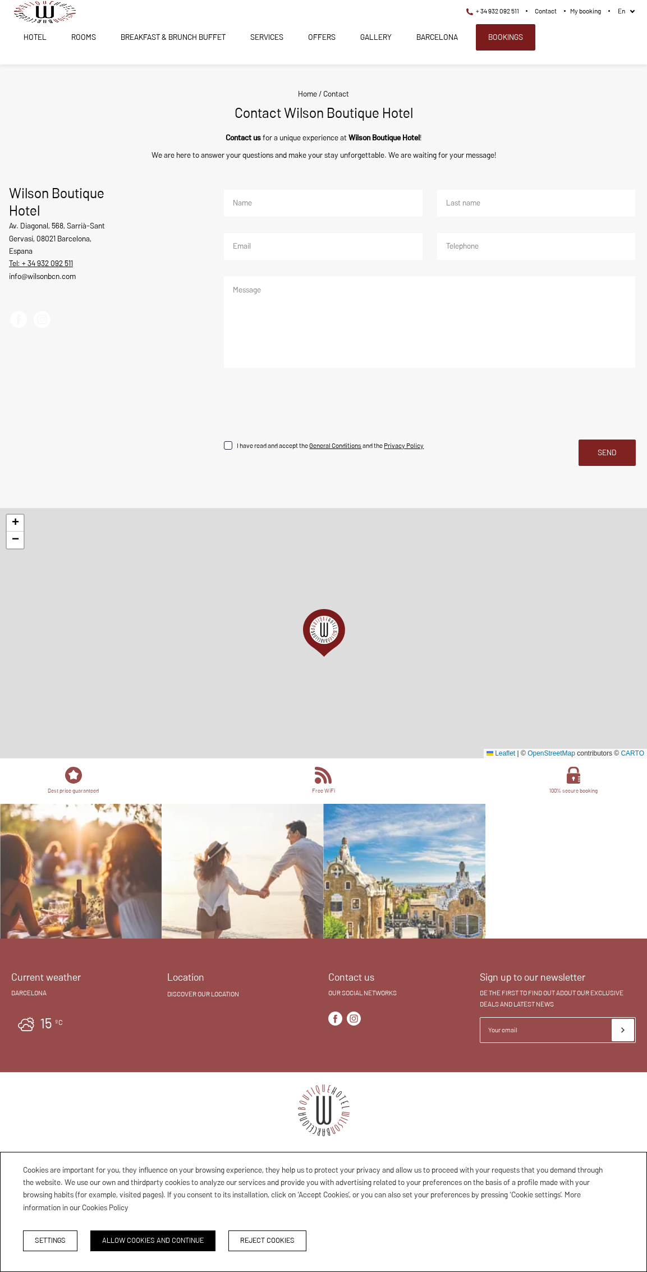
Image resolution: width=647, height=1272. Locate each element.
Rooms (83, 37)
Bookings (505, 37)
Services (266, 37)
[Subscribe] (623, 1030)
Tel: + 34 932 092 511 (41, 263)
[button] (324, 633)
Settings (50, 1240)
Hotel (35, 37)
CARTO (632, 753)
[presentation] (308, 405)
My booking (585, 11)
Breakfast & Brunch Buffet (173, 37)
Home (307, 94)
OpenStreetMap (551, 753)
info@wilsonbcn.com (42, 276)
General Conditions (335, 445)
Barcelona (437, 37)
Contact (546, 11)
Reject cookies (267, 1240)
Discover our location (203, 994)
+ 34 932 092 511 (492, 11)
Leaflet (501, 753)
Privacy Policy (404, 445)
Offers (322, 37)
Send (607, 452)
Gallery (376, 37)
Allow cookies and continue (153, 1240)
